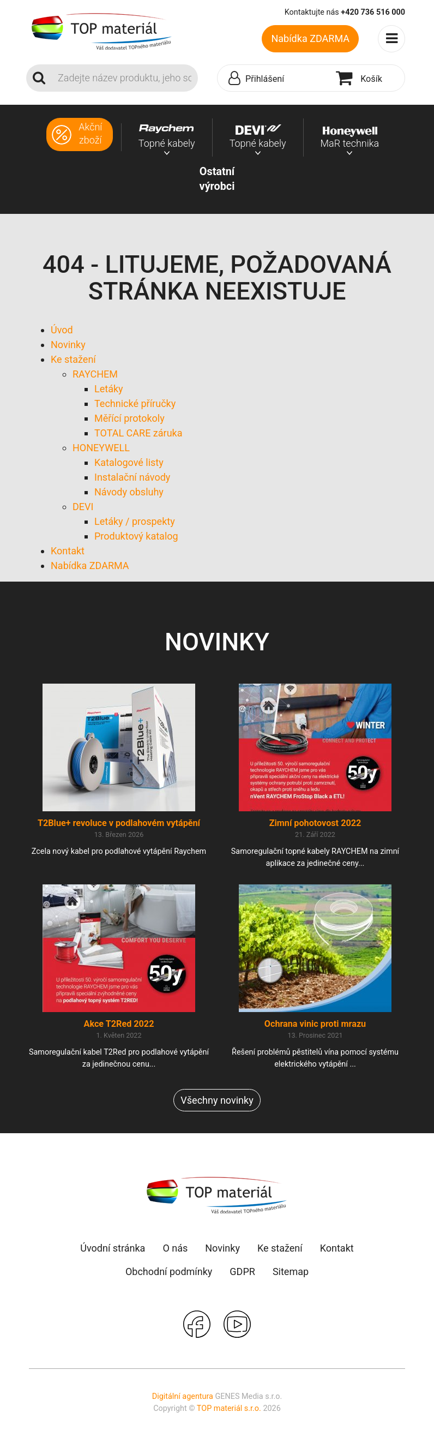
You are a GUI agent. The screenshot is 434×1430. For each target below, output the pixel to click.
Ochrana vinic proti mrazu (315, 1024)
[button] (274, 78)
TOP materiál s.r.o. (229, 1408)
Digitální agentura (182, 1396)
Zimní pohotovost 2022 (315, 823)
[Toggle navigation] (391, 38)
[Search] (124, 78)
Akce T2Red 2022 (119, 1024)
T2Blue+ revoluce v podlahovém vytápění (119, 823)
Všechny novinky (216, 1100)
